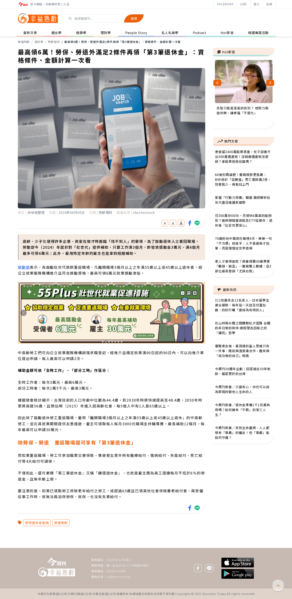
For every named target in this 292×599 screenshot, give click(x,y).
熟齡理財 (54, 42)
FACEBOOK (225, 4)
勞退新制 (61, 522)
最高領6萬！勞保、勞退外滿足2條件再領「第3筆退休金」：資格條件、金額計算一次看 (122, 42)
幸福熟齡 (24, 42)
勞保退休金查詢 (37, 522)
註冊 (269, 4)
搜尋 (134, 18)
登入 (257, 4)
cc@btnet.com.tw (118, 577)
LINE (243, 4)
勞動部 (24, 267)
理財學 (38, 42)
